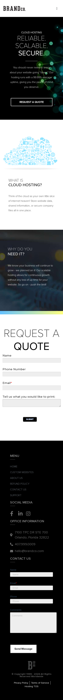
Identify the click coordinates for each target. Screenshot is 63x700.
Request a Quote (31, 102)
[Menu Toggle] (56, 8)
